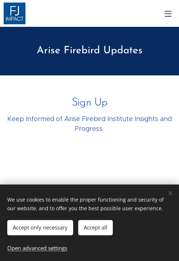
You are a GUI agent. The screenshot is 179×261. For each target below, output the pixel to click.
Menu (168, 13)
